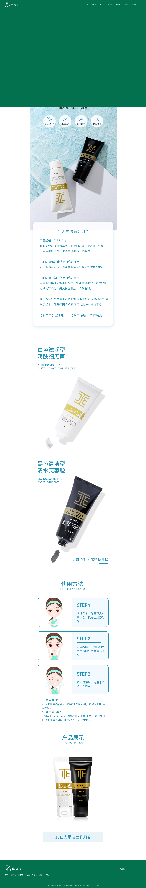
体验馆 (126, 4)
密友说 (102, 4)
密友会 (94, 4)
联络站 (134, 4)
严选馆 (118, 4)
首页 (86, 4)
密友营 (110, 4)
